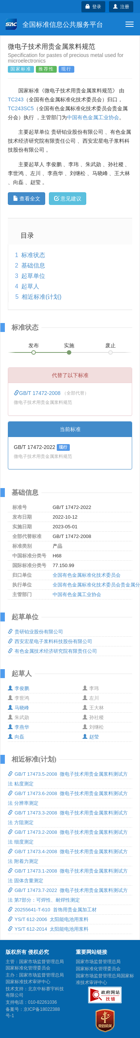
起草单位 (33, 276)
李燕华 (18, 727)
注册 (121, 6)
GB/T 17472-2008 (38, 393)
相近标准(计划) (42, 297)
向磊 (16, 737)
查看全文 (26, 199)
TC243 (16, 99)
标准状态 (33, 255)
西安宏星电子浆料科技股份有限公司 (50, 641)
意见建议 (67, 199)
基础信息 (33, 265)
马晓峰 (18, 708)
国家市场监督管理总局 (98, 961)
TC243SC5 (21, 108)
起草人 (30, 286)
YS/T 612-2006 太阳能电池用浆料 (48, 919)
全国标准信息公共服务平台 (54, 24)
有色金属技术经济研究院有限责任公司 (52, 651)
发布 (33, 345)
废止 (110, 345)
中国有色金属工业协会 (93, 117)
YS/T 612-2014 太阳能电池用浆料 (48, 929)
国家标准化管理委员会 (98, 968)
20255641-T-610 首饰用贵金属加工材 (52, 909)
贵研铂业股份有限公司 (35, 631)
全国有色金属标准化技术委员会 (87, 575)
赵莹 (91, 737)
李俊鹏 (18, 688)
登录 (93, 6)
